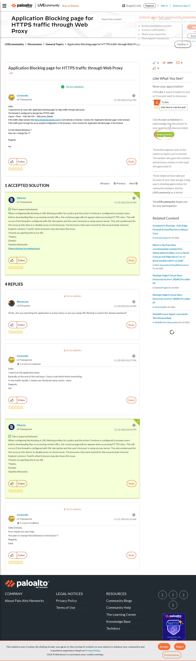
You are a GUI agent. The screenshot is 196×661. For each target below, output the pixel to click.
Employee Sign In (181, 5)
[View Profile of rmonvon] (22, 301)
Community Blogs (119, 601)
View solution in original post (24, 248)
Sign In (164, 5)
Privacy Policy (93, 650)
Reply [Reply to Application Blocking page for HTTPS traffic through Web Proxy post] (131, 161)
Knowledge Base (118, 621)
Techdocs (113, 628)
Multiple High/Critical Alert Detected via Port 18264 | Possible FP (171, 279)
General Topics (55, 44)
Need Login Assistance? (176, 41)
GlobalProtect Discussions (167, 322)
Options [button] (133, 95)
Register (149, 5)
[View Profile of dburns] (21, 198)
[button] (164, 646)
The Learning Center (121, 614)
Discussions (35, 44)
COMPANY (14, 593)
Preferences (171, 654)
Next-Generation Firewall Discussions (172, 265)
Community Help (118, 607)
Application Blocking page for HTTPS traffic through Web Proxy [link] (103, 44)
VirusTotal (159, 307)
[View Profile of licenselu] (22, 95)
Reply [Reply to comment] (131, 260)
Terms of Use (65, 607)
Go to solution (75, 86)
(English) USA (131, 5)
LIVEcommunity (14, 44)
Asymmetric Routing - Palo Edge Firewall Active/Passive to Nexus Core (170, 229)
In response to (30, 364)
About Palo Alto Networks (24, 601)
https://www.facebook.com (46, 120)
